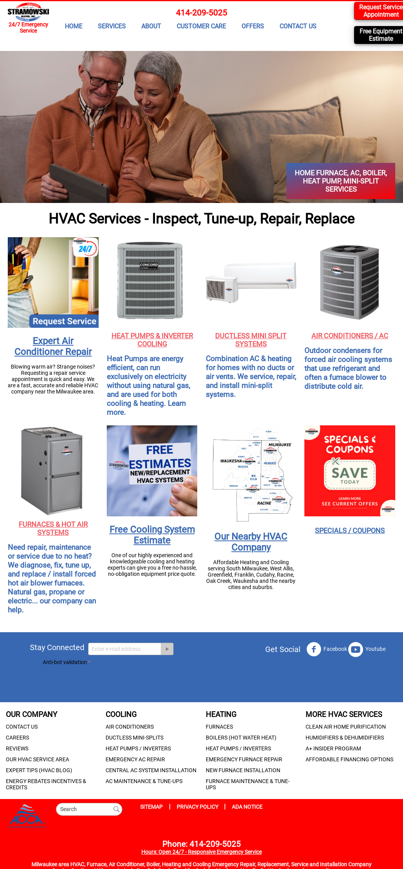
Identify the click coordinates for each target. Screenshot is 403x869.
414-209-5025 (201, 12)
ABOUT (151, 26)
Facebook (326, 649)
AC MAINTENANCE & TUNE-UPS (144, 781)
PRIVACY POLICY (198, 807)
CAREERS (17, 737)
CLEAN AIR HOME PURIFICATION (346, 727)
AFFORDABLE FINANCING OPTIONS (349, 759)
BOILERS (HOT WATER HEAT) (241, 737)
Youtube (367, 649)
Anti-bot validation (65, 662)
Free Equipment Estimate (381, 35)
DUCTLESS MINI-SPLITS (134, 737)
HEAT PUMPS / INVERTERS (138, 748)
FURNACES (219, 727)
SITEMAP (151, 807)
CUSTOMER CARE (201, 26)
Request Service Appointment (381, 10)
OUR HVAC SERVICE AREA (37, 759)
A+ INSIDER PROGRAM (333, 748)
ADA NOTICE (247, 807)
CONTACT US (298, 26)
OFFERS (252, 26)
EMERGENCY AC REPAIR (135, 759)
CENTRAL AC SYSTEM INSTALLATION (151, 770)
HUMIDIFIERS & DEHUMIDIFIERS (345, 737)
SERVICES (112, 26)
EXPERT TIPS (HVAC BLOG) (39, 770)
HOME (73, 26)
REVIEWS (17, 748)
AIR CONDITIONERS (130, 727)
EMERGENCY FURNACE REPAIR (244, 759)
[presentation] (102, 682)
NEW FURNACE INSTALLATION (243, 770)
